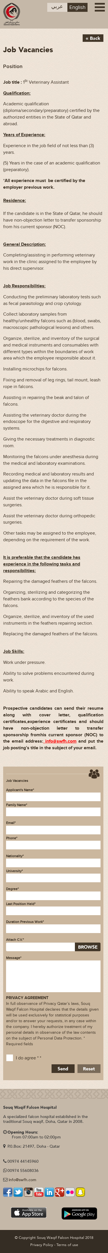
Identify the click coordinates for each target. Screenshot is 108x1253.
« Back (93, 38)
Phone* (11, 838)
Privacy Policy (41, 1245)
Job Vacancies (17, 781)
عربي (57, 6)
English (77, 7)
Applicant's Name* (20, 790)
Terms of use (67, 1245)
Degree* (12, 889)
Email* (11, 823)
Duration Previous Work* (25, 922)
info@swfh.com (22, 1180)
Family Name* (16, 805)
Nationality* (15, 856)
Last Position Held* (20, 904)
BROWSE (88, 947)
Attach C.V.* (15, 940)
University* (14, 871)
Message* (13, 958)
